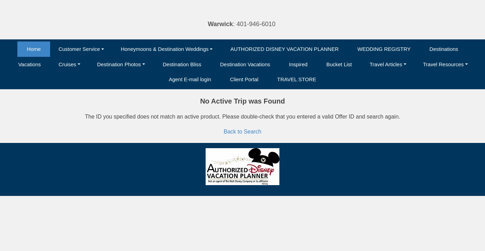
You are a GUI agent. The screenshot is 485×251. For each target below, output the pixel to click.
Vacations (29, 64)
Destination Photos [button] (119, 64)
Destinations (443, 49)
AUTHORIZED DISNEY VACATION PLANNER (284, 49)
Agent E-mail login (190, 79)
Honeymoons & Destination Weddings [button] (164, 49)
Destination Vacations (245, 64)
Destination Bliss (182, 64)
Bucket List (339, 64)
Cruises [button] (67, 64)
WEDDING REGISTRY (384, 49)
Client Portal (244, 79)
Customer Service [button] (79, 49)
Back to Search (243, 132)
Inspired (298, 64)
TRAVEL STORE (296, 79)
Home (34, 49)
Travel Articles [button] (385, 64)
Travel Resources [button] (443, 64)
